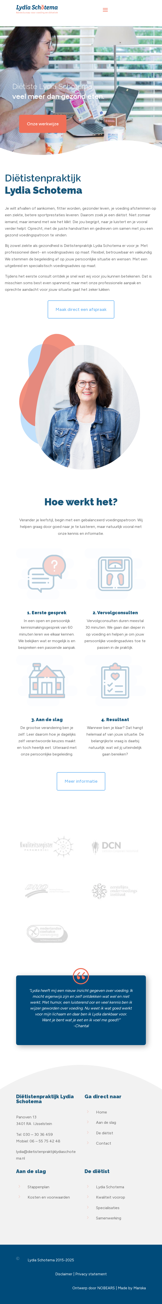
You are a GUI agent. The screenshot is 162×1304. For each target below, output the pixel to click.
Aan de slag (106, 1122)
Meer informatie (81, 781)
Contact (103, 1143)
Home (101, 1112)
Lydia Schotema (110, 1187)
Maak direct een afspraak (81, 309)
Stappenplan (38, 1187)
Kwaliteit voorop (110, 1197)
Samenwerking (108, 1218)
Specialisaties (107, 1207)
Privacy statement (91, 1274)
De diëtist (104, 1133)
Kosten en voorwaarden (49, 1197)
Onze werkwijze (43, 124)
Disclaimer (63, 1274)
